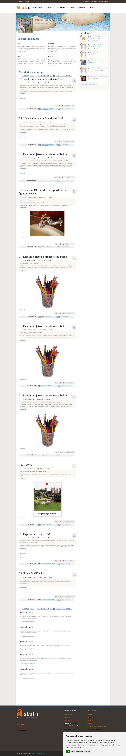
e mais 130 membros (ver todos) (89, 84)
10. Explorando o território (35, 534)
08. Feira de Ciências (32, 573)
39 (48, 75)
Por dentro (90, 720)
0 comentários (31, 108)
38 (44, 75)
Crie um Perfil (104, 1)
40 (51, 75)
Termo (107, 7)
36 (38, 75)
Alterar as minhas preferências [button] (80, 751)
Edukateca (90, 723)
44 (63, 75)
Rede (72, 7)
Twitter (20, 1)
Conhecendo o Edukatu (63, 109)
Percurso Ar (67, 717)
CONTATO (19, 727)
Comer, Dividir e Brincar (70, 729)
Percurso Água (68, 720)
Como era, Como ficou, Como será (97, 726)
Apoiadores (81, 7)
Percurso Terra (68, 714)
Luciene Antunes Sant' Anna (99, 77)
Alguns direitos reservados (39, 753)
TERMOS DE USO (22, 730)
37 (41, 75)
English (91, 7)
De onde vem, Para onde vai (95, 729)
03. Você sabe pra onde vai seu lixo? (41, 79)
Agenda (90, 714)
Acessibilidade (86, 1)
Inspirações (91, 717)
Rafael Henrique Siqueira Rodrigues (101, 61)
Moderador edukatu (96, 37)
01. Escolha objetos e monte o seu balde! (43, 154)
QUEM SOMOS (21, 724)
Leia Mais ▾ (23, 93)
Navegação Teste (50, 563)
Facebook (27, 1)
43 (60, 75)
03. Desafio (26, 464)
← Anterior (26, 75)
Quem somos (37, 7)
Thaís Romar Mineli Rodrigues (99, 69)
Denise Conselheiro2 (96, 45)
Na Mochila (61, 7)
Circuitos (49, 7)
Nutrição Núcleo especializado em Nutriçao (46, 109)
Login (95, 1)
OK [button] (68, 751)
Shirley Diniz (48, 180)
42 (57, 75)
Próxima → (69, 75)
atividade (32, 621)
